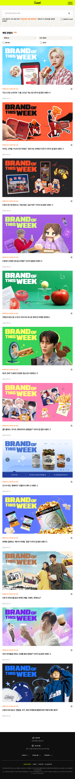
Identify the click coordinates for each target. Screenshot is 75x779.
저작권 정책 (40, 764)
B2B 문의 (25, 755)
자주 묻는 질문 (36, 755)
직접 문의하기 (48, 755)
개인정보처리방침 (27, 764)
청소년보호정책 (48, 764)
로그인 (70, 3)
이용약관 (34, 764)
